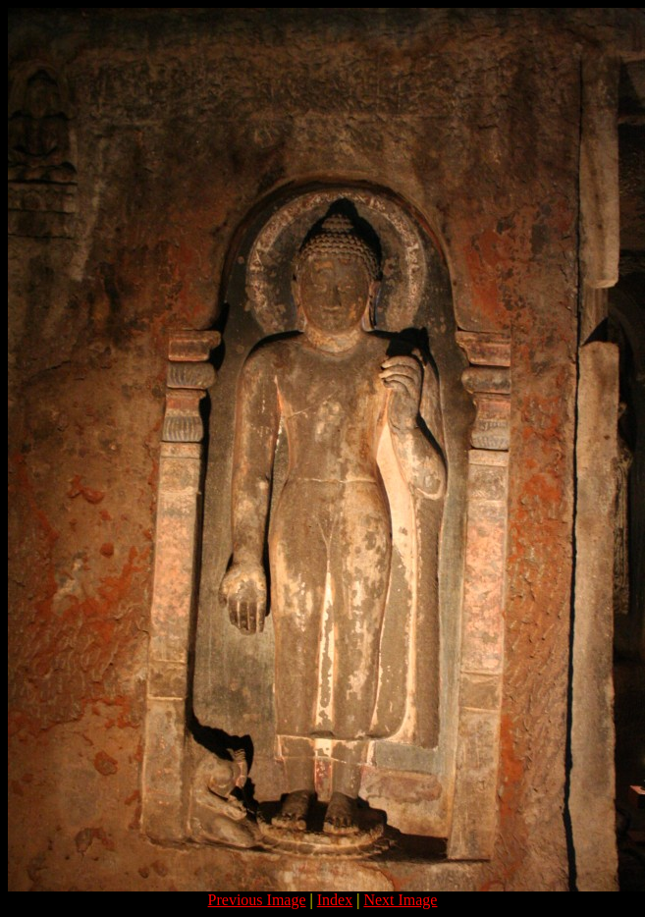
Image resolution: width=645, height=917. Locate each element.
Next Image (400, 899)
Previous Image (257, 899)
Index (334, 899)
